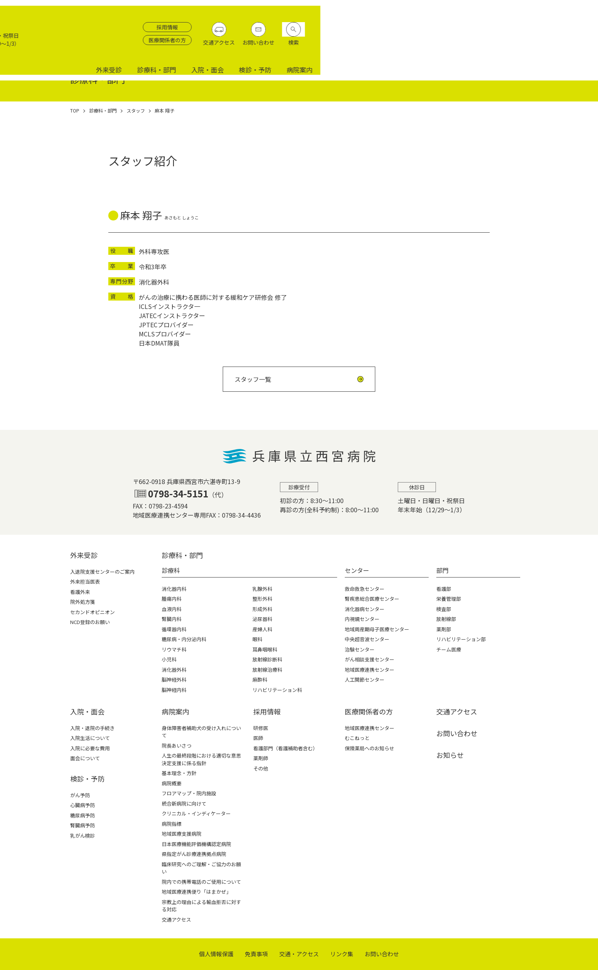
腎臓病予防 (82, 825)
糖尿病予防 (82, 815)
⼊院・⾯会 (87, 711)
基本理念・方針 (179, 773)
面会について (85, 758)
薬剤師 (260, 758)
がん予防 (80, 795)
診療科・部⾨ (182, 555)
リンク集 (341, 954)
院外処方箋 (82, 601)
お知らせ (450, 755)
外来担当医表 (85, 581)
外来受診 (387, 46)
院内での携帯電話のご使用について (201, 881)
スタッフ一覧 (253, 379)
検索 (579, 27)
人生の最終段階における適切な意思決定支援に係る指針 (201, 759)
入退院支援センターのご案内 (102, 571)
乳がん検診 (82, 835)
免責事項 (256, 954)
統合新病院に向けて (184, 803)
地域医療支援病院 (181, 833)
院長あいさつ (176, 745)
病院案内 (577, 46)
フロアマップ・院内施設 (189, 793)
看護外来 (80, 591)
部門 (442, 570)
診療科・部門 (434, 46)
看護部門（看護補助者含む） (285, 748)
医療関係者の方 (452, 25)
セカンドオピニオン (92, 612)
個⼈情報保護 (216, 954)
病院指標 (172, 823)
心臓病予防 (82, 805)
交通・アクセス (299, 954)
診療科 (171, 570)
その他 (260, 768)
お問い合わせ (544, 27)
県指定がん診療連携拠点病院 (194, 853)
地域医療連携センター (369, 728)
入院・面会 (485, 46)
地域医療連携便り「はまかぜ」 (196, 891)
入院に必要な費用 (90, 748)
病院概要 (172, 783)
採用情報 (452, 12)
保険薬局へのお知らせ (369, 748)
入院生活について (90, 738)
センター (357, 570)
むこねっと (357, 738)
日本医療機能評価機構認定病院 (196, 844)
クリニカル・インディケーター (196, 813)
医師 (258, 738)
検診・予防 (533, 46)
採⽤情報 (267, 711)
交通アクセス (504, 27)
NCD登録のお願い (90, 622)
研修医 (260, 728)
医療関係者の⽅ (369, 711)
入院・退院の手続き (92, 728)
